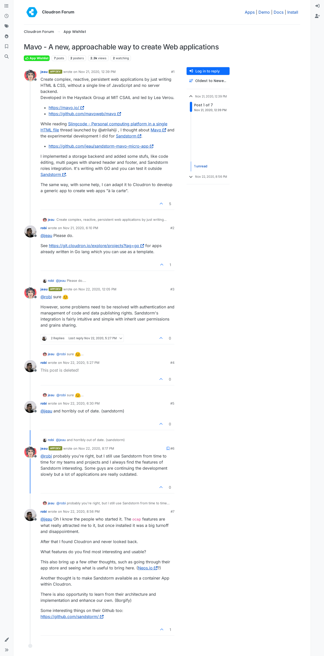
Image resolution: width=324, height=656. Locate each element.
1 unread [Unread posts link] (200, 166)
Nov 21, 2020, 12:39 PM (97, 72)
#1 (172, 72)
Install (292, 12)
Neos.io (147, 567)
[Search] (6, 57)
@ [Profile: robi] (46, 296)
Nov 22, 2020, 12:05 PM (97, 289)
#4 (172, 363)
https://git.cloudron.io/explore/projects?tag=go (96, 245)
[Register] (317, 16)
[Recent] (6, 16)
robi (43, 228)
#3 (172, 289)
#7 (172, 511)
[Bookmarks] (6, 47)
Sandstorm (128, 135)
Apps (250, 12)
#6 (172, 448)
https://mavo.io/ (66, 107)
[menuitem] (317, 6)
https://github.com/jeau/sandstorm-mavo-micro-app (101, 146)
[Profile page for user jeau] (30, 75)
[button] (6, 640)
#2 (172, 228)
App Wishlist (36, 58)
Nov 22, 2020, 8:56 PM (81, 511)
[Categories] (6, 6)
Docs (279, 12)
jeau (44, 72)
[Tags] (6, 26)
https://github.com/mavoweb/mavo (85, 113)
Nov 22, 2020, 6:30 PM (81, 403)
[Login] (317, 6)
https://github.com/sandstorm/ (72, 616)
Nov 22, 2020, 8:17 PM (96, 448)
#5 (172, 403)
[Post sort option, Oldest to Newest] (208, 81)
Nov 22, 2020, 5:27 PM (81, 363)
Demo (264, 12)
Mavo (158, 129)
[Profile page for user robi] (30, 231)
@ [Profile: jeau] (46, 235)
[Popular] (6, 36)
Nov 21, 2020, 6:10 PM (80, 228)
